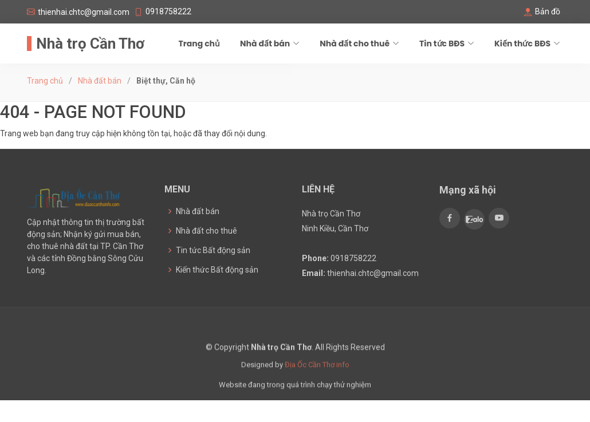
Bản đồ (547, 11)
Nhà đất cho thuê (206, 231)
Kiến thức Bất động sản (217, 270)
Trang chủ (199, 43)
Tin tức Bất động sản (213, 250)
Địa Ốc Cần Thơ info (317, 372)
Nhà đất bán (99, 80)
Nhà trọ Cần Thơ (90, 43)
